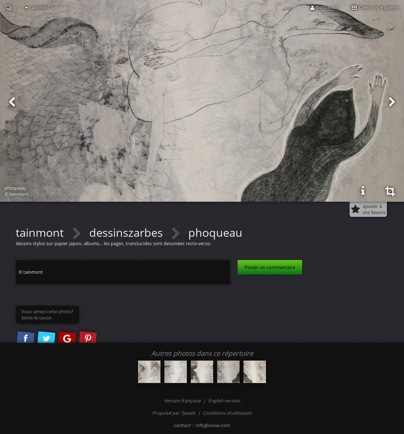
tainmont (37, 7)
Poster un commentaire (270, 267)
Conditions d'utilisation (227, 413)
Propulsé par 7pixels (173, 413)
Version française (183, 401)
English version (224, 401)
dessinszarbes (127, 232)
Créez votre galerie (375, 7)
